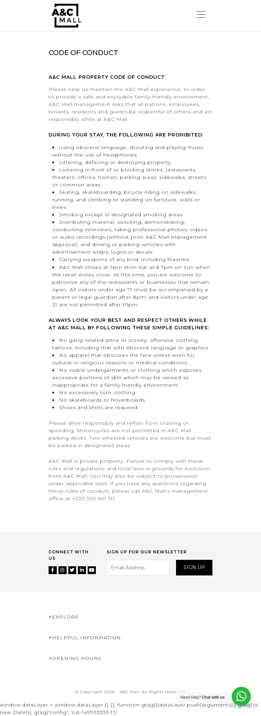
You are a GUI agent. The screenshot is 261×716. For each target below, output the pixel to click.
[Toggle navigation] (201, 15)
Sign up (194, 567)
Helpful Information (86, 638)
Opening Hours (76, 658)
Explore (65, 617)
